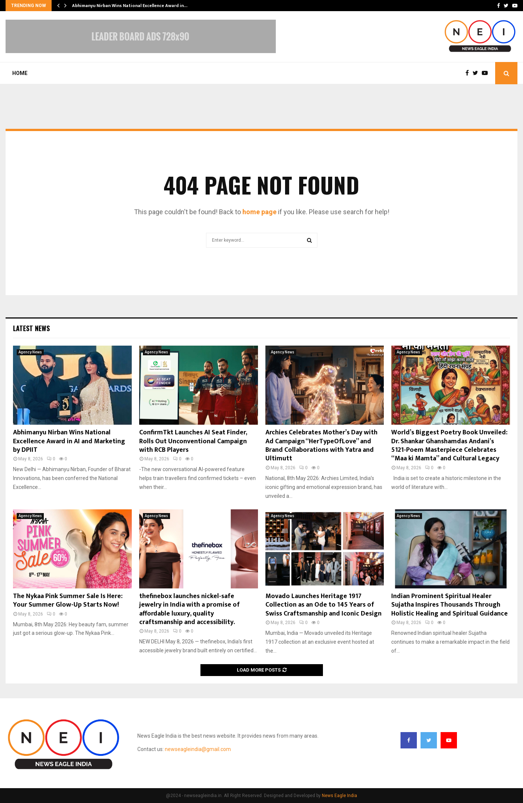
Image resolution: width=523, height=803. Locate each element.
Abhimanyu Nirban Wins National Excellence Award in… (129, 5)
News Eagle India (339, 795)
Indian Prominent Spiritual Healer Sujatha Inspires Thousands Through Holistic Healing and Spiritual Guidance (449, 605)
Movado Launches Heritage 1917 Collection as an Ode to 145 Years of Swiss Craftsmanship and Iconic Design (323, 605)
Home (19, 73)
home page (259, 212)
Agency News (30, 352)
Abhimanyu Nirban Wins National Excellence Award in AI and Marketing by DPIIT (69, 441)
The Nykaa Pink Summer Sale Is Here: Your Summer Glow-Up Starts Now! (67, 600)
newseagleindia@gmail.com (198, 749)
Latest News (31, 328)
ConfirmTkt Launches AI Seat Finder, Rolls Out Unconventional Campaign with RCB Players (193, 441)
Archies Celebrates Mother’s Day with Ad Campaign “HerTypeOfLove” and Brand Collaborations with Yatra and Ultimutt (321, 445)
